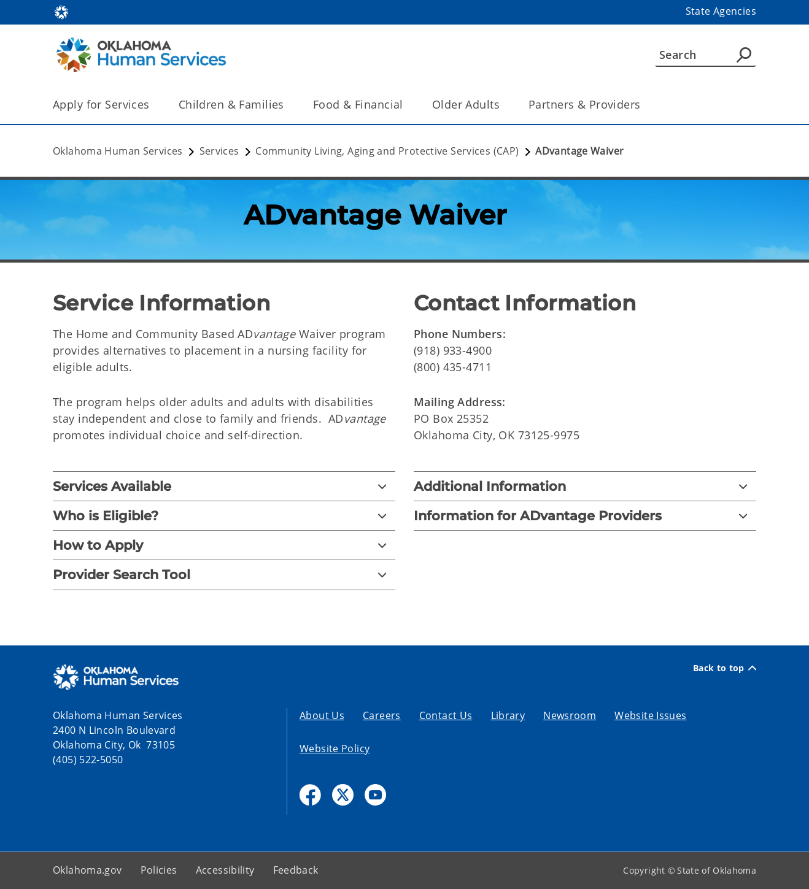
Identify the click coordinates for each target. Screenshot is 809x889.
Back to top (724, 668)
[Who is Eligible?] (224, 515)
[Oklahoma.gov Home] (61, 11)
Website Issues (650, 715)
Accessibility (225, 870)
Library (508, 715)
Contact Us (446, 715)
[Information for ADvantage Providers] (585, 515)
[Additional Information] (585, 486)
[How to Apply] (224, 545)
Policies (159, 870)
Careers (382, 715)
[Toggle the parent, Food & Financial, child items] (407, 105)
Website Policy (335, 748)
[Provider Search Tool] (224, 574)
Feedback (296, 870)
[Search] (705, 54)
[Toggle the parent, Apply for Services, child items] (154, 105)
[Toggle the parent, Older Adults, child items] (504, 105)
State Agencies (721, 11)
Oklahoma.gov (87, 870)
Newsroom (569, 715)
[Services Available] (224, 486)
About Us (322, 715)
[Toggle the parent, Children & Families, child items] (288, 105)
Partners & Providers (584, 104)
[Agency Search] (744, 54)
